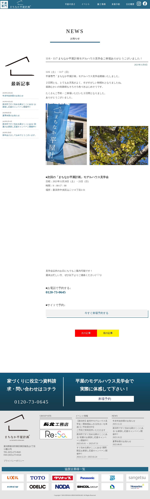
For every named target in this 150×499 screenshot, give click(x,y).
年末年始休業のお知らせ (12, 96)
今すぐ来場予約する (96, 313)
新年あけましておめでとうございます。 (19, 135)
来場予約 (104, 399)
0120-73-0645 (56, 292)
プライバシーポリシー (14, 461)
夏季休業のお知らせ (11, 115)
